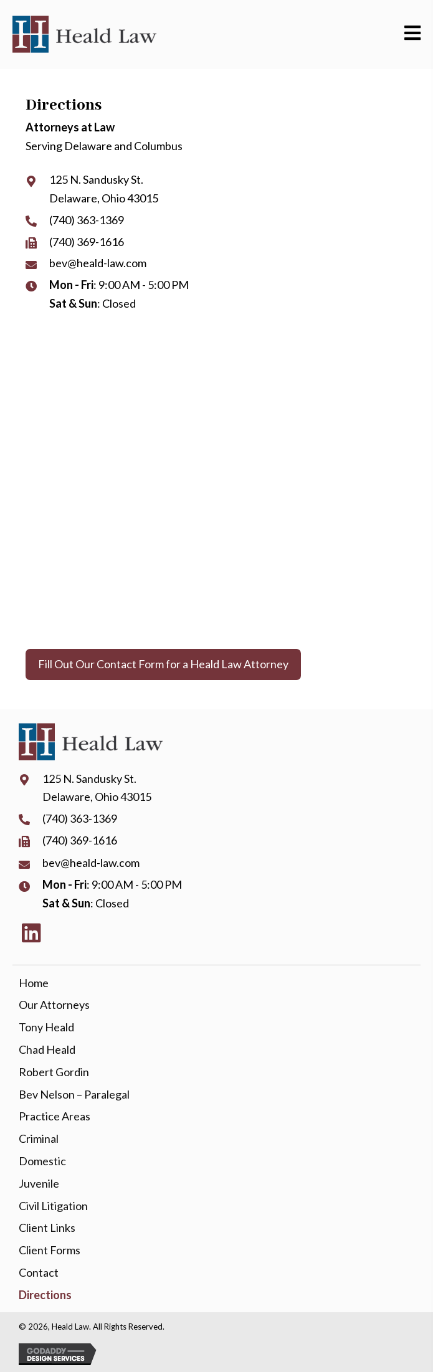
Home (34, 983)
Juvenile (39, 1183)
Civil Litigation (53, 1206)
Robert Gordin (54, 1072)
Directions (45, 1295)
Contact (39, 1272)
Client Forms (49, 1250)
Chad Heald (47, 1049)
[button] (163, 664)
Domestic (42, 1161)
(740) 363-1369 (86, 220)
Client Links (47, 1227)
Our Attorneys (54, 1004)
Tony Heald (46, 1027)
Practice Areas (54, 1116)
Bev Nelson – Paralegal (74, 1094)
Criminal (39, 1138)
